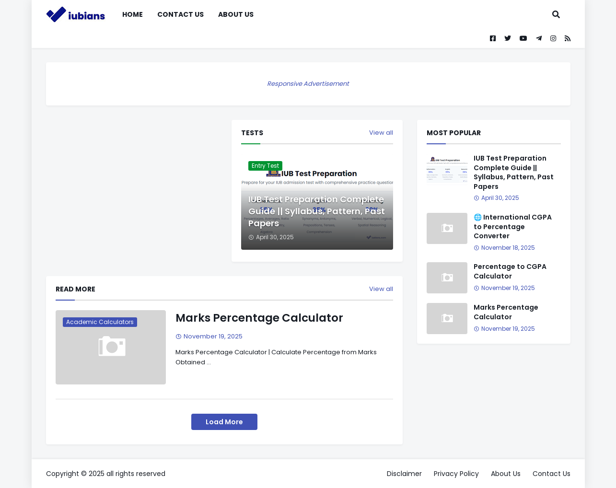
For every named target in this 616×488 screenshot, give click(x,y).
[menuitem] (268, 14)
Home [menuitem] (132, 14)
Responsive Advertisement (308, 83)
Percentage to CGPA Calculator (510, 271)
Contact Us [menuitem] (180, 14)
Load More (224, 422)
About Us (506, 473)
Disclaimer (404, 473)
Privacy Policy (456, 473)
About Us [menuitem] (236, 14)
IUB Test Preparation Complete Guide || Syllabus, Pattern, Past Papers (316, 211)
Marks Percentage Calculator (259, 317)
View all (381, 132)
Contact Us (551, 473)
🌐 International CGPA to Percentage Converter (513, 227)
